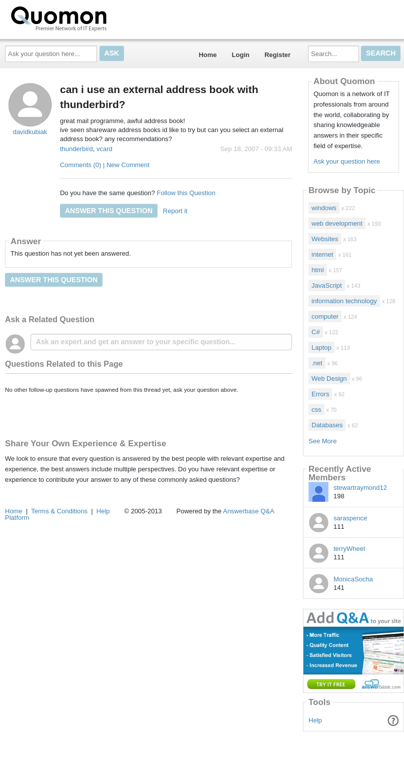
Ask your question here (347, 161)
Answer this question (108, 211)
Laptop (322, 347)
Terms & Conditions (59, 511)
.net (317, 363)
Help (315, 720)
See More (322, 441)
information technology (344, 301)
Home (207, 55)
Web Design (329, 378)
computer (325, 316)
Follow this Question (186, 193)
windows (324, 208)
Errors (320, 394)
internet (322, 254)
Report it (175, 211)
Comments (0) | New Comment (105, 165)
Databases (327, 425)
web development (337, 223)
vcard (104, 149)
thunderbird (76, 149)
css (317, 409)
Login (241, 55)
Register (277, 55)
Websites (325, 239)
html (318, 270)
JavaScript (327, 285)
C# (316, 332)
